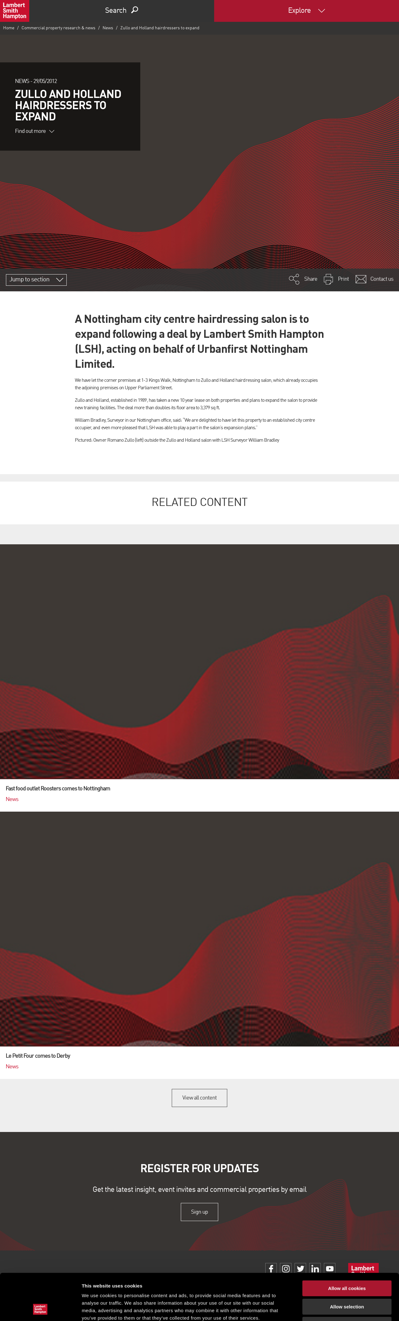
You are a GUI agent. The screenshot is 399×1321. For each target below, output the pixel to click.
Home (8, 28)
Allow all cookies (347, 1244)
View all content (199, 1098)
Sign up (199, 1212)
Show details (327, 1308)
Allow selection (347, 1263)
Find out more (34, 131)
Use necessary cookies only (347, 1281)
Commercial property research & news (58, 28)
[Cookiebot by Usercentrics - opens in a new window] (40, 1309)
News (108, 28)
